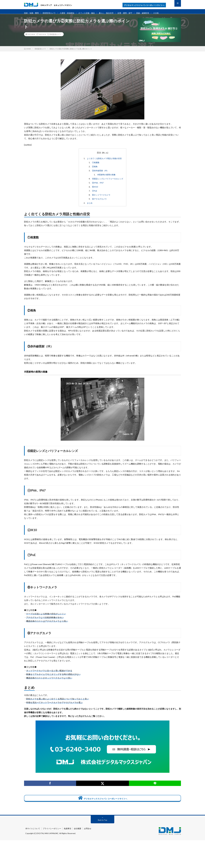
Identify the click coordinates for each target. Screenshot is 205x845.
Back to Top (102, 825)
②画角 (95, 170)
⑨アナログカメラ (99, 202)
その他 (163, 13)
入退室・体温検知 (69, 13)
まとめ (89, 206)
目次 (99, 155)
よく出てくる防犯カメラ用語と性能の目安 (104, 162)
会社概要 (77, 833)
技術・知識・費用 (32, 13)
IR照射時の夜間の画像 (106, 178)
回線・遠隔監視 (149, 13)
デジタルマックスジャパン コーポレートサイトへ (102, 802)
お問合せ (87, 833)
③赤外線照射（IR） (100, 174)
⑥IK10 (95, 190)
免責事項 (67, 833)
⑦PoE (94, 194)
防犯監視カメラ (51, 13)
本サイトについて (32, 833)
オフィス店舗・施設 (90, 13)
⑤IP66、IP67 (98, 186)
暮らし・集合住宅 (111, 13)
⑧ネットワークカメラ (101, 198)
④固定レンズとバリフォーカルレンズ (107, 182)
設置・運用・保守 (130, 13)
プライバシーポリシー (52, 833)
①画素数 (95, 166)
